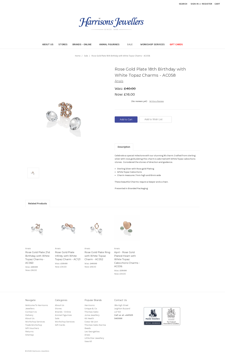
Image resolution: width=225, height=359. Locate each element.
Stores (63, 44)
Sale (131, 44)
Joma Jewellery (92, 315)
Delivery (29, 315)
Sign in (195, 4)
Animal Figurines (110, 44)
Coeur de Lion (91, 321)
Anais (87, 335)
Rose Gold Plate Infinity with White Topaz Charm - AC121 (68, 256)
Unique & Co (91, 308)
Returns (29, 331)
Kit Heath (89, 318)
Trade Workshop (33, 325)
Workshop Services (152, 44)
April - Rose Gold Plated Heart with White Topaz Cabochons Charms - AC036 (127, 259)
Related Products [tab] (37, 203)
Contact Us (31, 312)
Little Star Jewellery (94, 338)
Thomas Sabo (91, 312)
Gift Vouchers (32, 328)
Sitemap (29, 335)
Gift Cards (176, 44)
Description (124, 146)
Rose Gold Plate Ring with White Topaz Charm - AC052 (97, 256)
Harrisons (90, 305)
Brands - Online (83, 44)
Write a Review (156, 101)
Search (183, 4)
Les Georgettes (92, 331)
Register (207, 4)
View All (88, 341)
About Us (47, 44)
